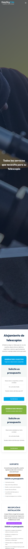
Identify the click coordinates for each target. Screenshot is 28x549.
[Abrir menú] (26, 3)
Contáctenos (14, 399)
